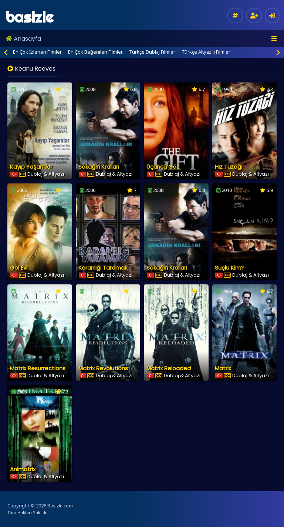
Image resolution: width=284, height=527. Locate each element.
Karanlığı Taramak (102, 267)
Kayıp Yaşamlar (31, 166)
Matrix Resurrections (37, 368)
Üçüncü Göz (162, 166)
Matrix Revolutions (103, 368)
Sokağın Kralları (98, 166)
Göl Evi (18, 267)
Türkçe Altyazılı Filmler (206, 51)
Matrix (223, 368)
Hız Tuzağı (228, 166)
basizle (29, 17)
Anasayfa (23, 38)
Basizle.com (60, 506)
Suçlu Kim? (229, 267)
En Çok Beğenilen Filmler (95, 51)
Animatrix (23, 469)
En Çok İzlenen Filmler (37, 51)
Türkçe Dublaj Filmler (152, 51)
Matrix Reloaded (168, 368)
